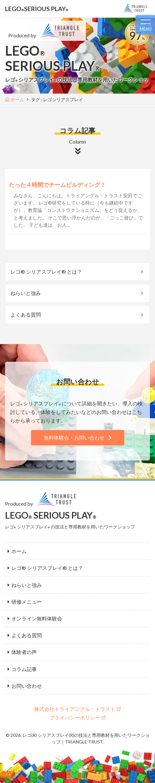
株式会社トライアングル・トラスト (74, 709)
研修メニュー (26, 602)
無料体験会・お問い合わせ (74, 438)
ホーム (19, 551)
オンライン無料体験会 (36, 618)
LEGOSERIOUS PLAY (36, 8)
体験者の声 (24, 652)
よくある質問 (25, 314)
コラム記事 (24, 669)
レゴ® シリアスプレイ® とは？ (46, 271)
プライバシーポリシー (74, 717)
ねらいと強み (25, 293)
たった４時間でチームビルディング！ (57, 184)
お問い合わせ (26, 686)
